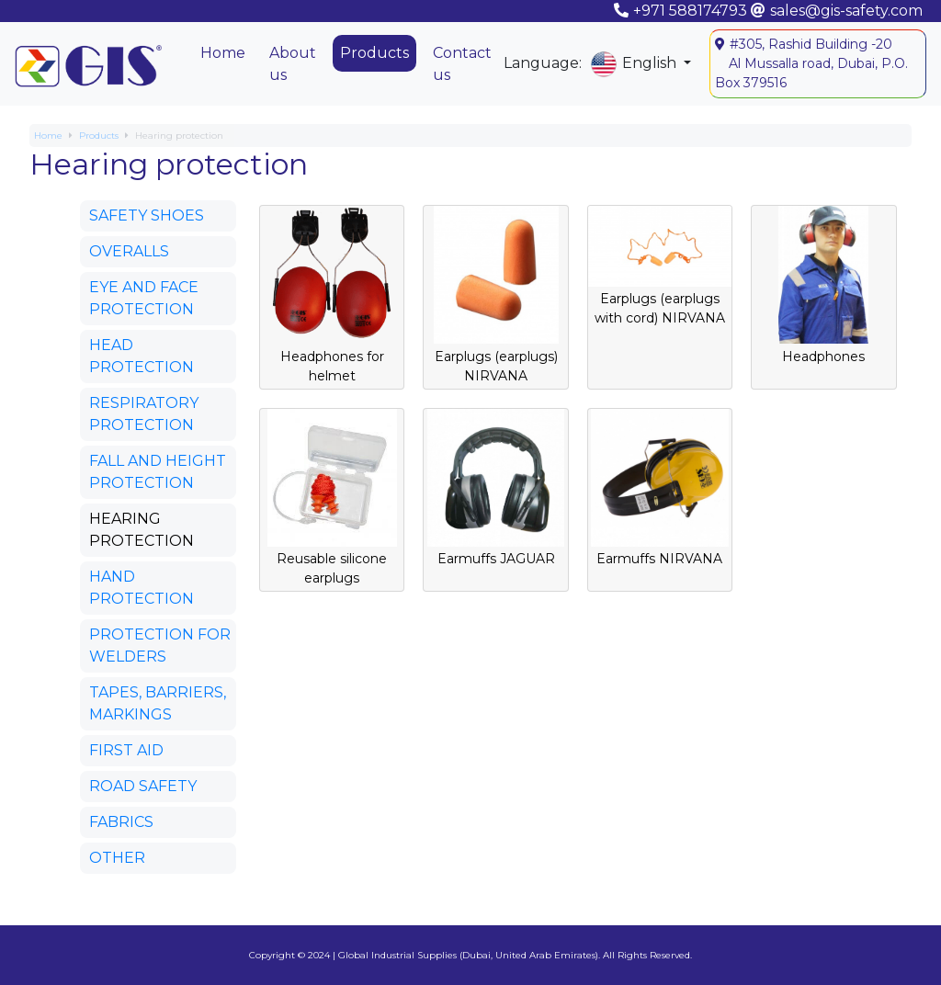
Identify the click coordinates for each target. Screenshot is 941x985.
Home (222, 53)
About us (292, 64)
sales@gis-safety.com (846, 10)
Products (374, 53)
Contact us (462, 64)
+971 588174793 (690, 10)
